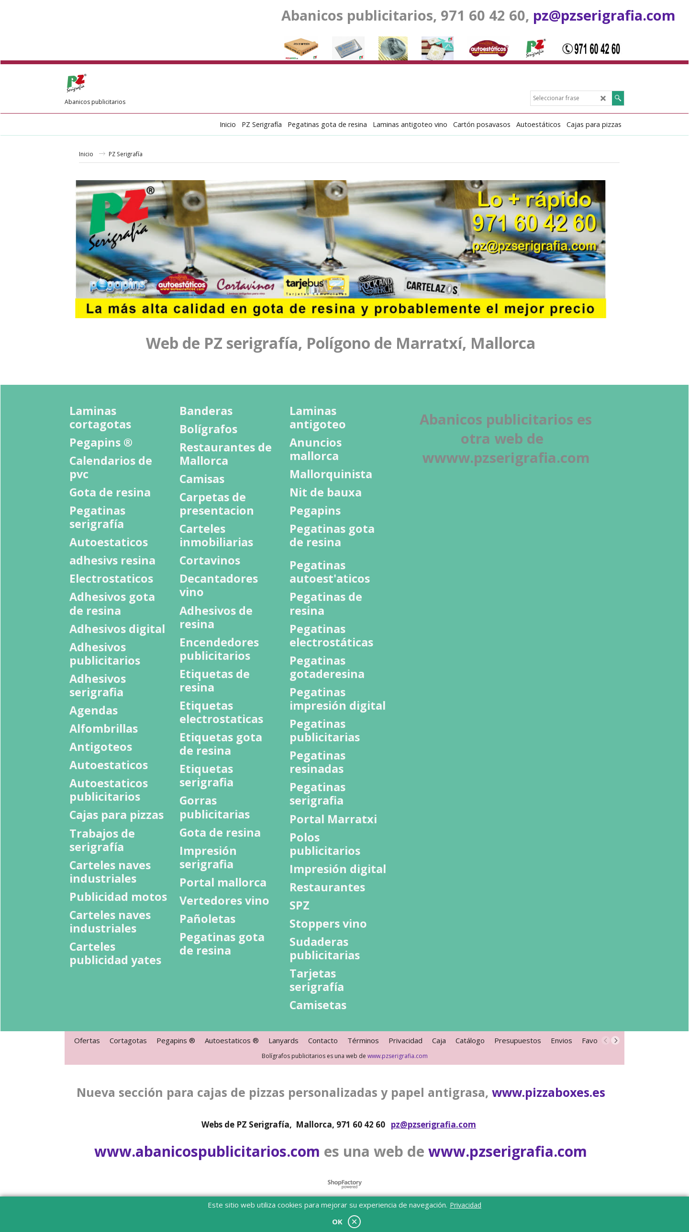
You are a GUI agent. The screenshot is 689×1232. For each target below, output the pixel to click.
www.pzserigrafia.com (397, 1056)
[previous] (605, 1040)
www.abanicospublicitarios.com (207, 1151)
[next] (615, 1040)
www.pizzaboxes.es (548, 1092)
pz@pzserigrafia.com (604, 15)
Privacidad (465, 1204)
